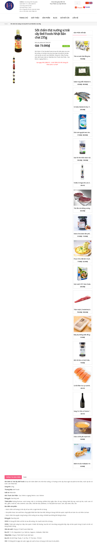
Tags (24, 477)
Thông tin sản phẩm (13, 477)
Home (6, 24)
